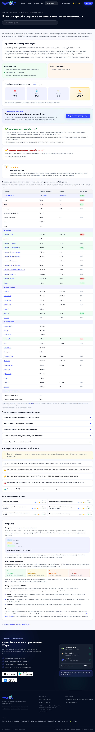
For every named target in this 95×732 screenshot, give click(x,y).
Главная (22, 3)
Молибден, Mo (8, 365)
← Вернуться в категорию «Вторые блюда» (16, 624)
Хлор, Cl (6, 318)
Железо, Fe (7, 339)
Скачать (88, 3)
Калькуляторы (38, 3)
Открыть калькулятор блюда (78, 116)
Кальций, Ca (7, 296)
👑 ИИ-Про (76, 3)
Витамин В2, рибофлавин (12, 247)
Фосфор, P (7, 313)
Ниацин (6, 283)
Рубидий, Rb (7, 374)
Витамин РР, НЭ (9, 278)
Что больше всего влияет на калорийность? (20, 429)
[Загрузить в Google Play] (25, 673)
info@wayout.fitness (45, 699)
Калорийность (51, 3)
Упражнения (25, 721)
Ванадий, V (7, 334)
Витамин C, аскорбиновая (12, 265)
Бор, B (6, 330)
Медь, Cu (7, 361)
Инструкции (16, 721)
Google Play (15, 708)
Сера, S (6, 309)
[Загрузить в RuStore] (9, 680)
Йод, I (5, 343)
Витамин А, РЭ (8, 234)
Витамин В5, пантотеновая (12, 252)
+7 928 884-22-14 (44, 702)
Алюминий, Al (8, 326)
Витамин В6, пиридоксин (11, 256)
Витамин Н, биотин (9, 274)
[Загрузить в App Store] (9, 673)
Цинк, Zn (6, 387)
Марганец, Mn (8, 356)
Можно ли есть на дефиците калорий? (18, 423)
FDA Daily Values (33, 403)
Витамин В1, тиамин (10, 243)
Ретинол (6, 239)
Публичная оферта (71, 702)
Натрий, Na (7, 304)
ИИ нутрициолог (64, 3)
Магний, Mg (7, 300)
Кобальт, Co (7, 347)
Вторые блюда (23, 12)
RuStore (24, 708)
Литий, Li (6, 352)
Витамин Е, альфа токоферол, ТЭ (14, 269)
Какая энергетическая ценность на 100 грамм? (22, 417)
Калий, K (6, 291)
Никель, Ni (7, 369)
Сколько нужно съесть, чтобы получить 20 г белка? (23, 436)
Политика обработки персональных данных (79, 699)
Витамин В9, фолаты (10, 261)
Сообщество (33, 721)
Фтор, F (6, 378)
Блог (29, 3)
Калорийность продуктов (9, 12)
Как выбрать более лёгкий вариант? (17, 442)
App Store (6, 708)
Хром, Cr (6, 382)
